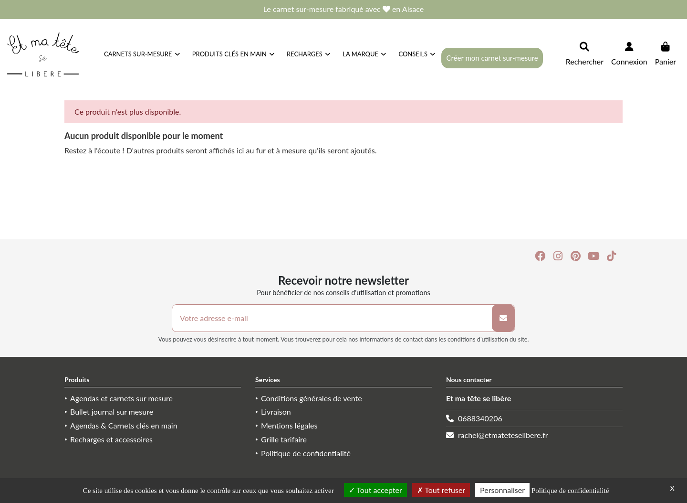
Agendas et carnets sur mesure (121, 398)
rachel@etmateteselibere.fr (503, 434)
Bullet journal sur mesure (111, 411)
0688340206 (480, 418)
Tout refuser (441, 489)
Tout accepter (375, 489)
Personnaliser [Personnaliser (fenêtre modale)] (502, 489)
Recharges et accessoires (111, 439)
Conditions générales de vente (311, 398)
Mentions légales (289, 425)
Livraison (276, 411)
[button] (416, 54)
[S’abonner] (503, 318)
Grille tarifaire (284, 439)
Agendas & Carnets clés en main (123, 425)
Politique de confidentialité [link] (570, 490)
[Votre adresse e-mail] (332, 318)
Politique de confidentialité (306, 453)
